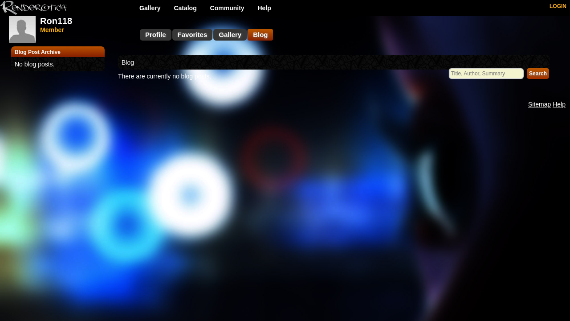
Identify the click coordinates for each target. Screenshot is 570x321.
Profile (155, 34)
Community (227, 8)
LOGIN (558, 6)
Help (264, 8)
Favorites (193, 34)
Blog (260, 34)
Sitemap (539, 104)
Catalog (185, 8)
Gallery (149, 8)
